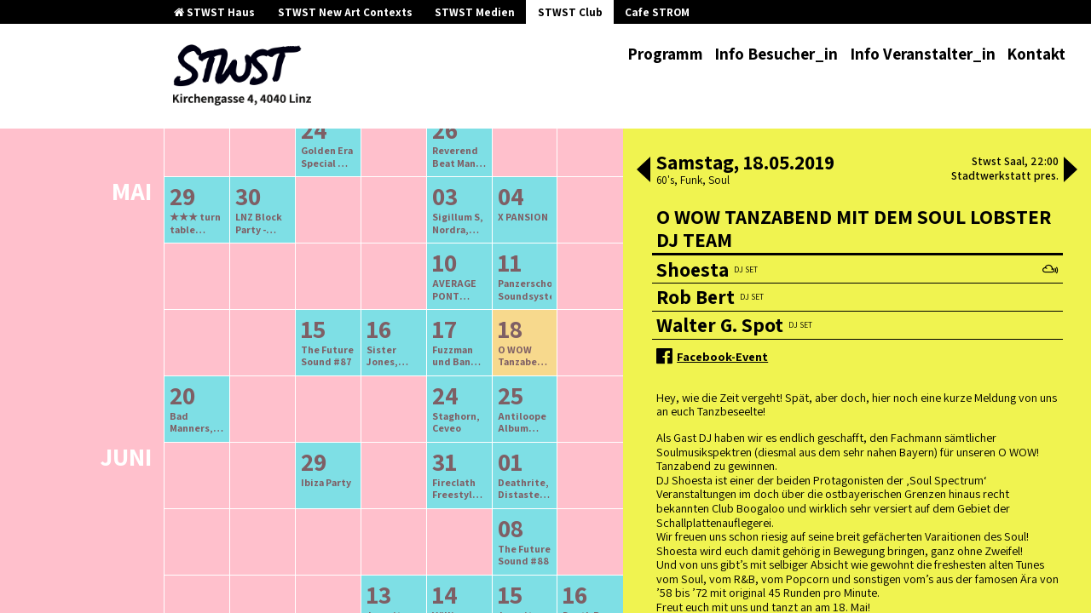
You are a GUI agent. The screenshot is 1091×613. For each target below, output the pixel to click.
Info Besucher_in (776, 54)
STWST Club (570, 12)
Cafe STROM (657, 12)
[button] (643, 171)
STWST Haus (214, 12)
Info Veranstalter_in (923, 54)
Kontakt (1036, 54)
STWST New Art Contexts (345, 12)
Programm (665, 54)
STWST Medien (475, 12)
